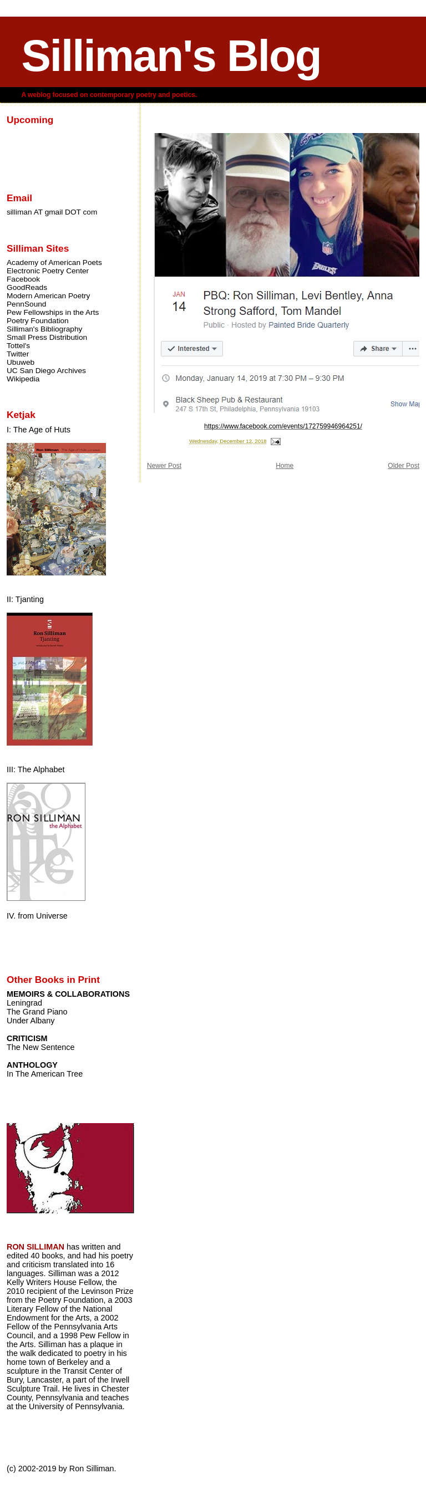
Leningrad (24, 1002)
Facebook (23, 279)
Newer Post (164, 466)
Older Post (403, 466)
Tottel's (18, 345)
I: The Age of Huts (38, 429)
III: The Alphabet (36, 769)
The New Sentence (40, 1047)
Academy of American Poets (54, 262)
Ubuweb (20, 362)
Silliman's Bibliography (44, 329)
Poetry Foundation (38, 321)
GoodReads (27, 287)
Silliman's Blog (171, 55)
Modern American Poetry (48, 296)
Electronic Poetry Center (48, 271)
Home (284, 466)
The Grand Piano (37, 1011)
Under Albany (30, 1020)
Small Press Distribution (47, 337)
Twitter (18, 354)
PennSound (26, 304)
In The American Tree (45, 1073)
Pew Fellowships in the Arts (53, 312)
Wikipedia (23, 379)
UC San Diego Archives (46, 370)
